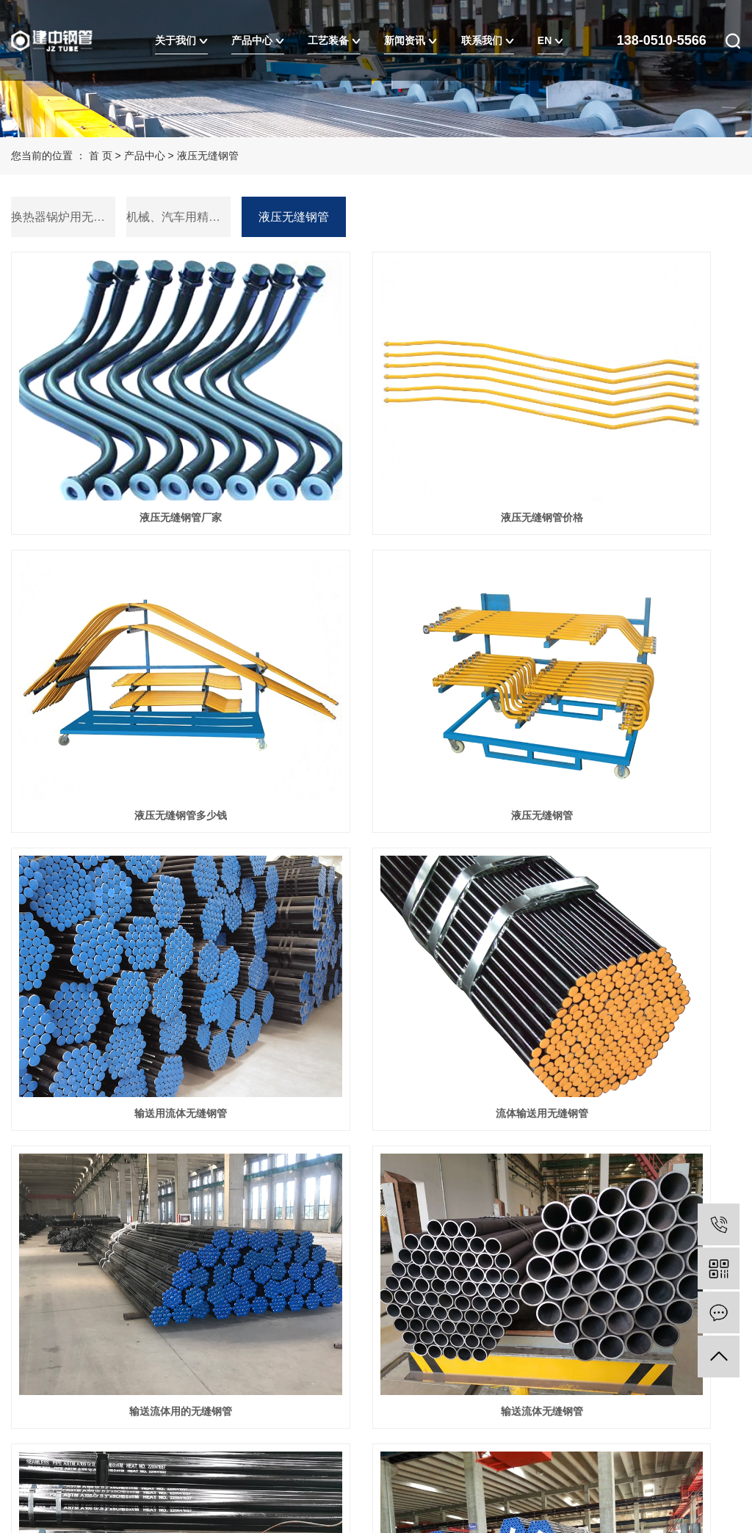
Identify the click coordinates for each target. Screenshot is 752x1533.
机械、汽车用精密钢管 (178, 217)
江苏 (75, 1459)
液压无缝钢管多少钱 (626, 434)
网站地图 (130, 1422)
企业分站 (80, 1422)
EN (550, 40)
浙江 (169, 1459)
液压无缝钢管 (208, 155)
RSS (170, 1422)
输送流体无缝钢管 (376, 864)
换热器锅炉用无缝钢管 (63, 217)
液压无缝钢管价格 (376, 434)
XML (199, 1422)
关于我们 (181, 40)
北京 (146, 1459)
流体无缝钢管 (125, 1080)
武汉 (99, 1459)
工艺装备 (334, 40)
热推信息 (31, 1422)
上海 (122, 1459)
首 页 (100, 155)
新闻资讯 (410, 40)
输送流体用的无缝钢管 (125, 864)
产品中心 (257, 40)
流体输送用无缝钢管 (626, 649)
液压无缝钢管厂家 (125, 434)
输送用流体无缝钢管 (376, 649)
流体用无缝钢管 (626, 864)
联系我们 (487, 40)
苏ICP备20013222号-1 (86, 1367)
